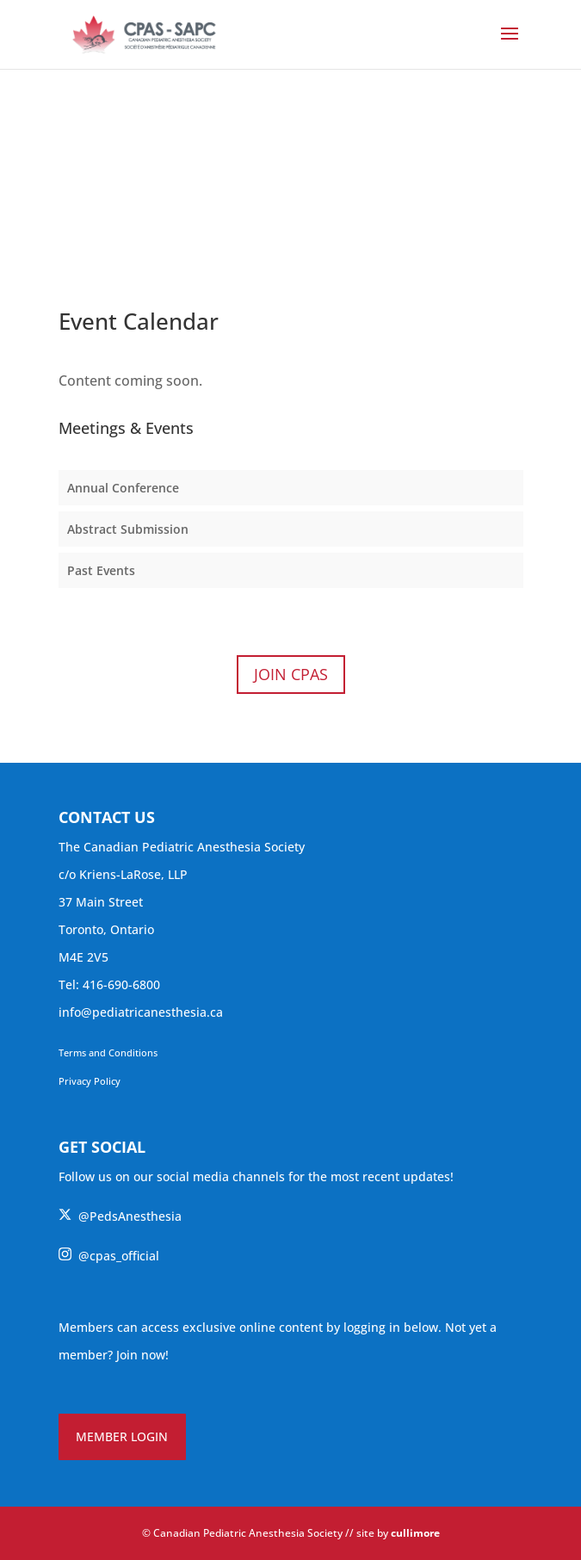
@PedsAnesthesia (120, 1216)
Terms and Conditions (108, 1052)
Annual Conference (123, 488)
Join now (140, 1354)
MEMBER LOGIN (122, 1436)
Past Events (101, 570)
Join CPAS (291, 674)
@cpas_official (109, 1255)
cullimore (415, 1533)
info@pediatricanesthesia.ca (141, 1012)
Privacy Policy (90, 1080)
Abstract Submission (128, 529)
